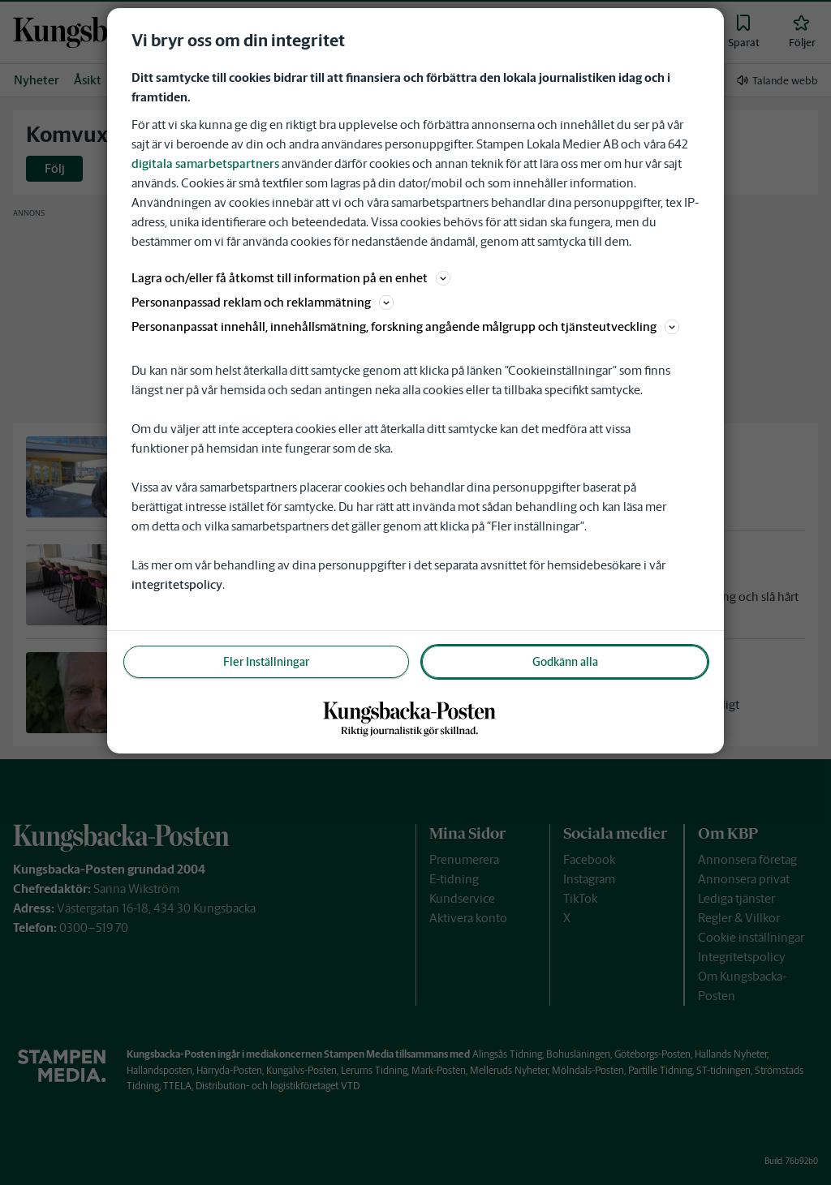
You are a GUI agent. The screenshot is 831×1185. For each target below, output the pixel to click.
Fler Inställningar (266, 662)
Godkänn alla (565, 662)
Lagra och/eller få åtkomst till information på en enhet (290, 278)
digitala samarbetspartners (205, 163)
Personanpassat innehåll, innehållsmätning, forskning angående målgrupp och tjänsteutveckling (405, 326)
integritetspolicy (176, 584)
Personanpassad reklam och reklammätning (262, 302)
